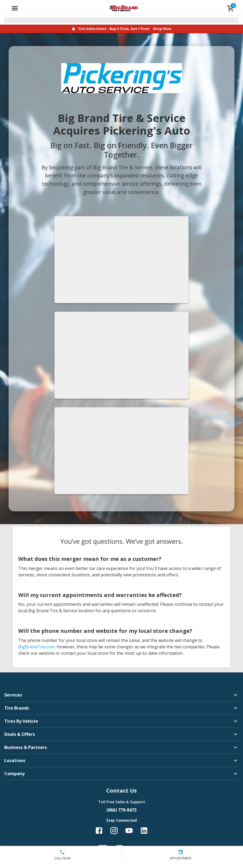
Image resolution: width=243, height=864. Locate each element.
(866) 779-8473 (121, 810)
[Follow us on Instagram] (114, 830)
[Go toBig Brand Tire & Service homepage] (124, 8)
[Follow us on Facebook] (99, 830)
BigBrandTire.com (36, 647)
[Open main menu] (15, 8)
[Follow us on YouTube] (129, 830)
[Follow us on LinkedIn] (144, 830)
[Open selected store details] (121, 20)
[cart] (230, 8)
